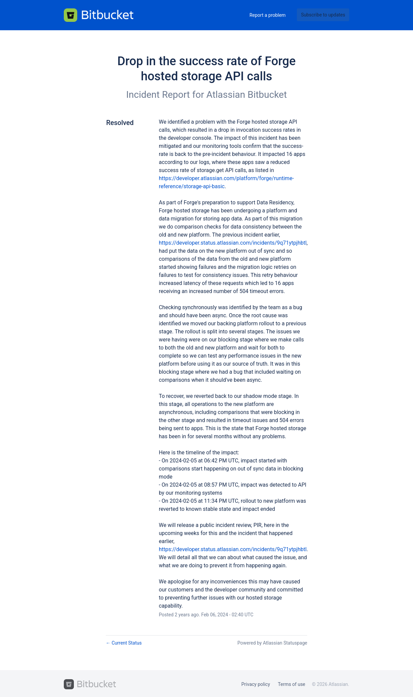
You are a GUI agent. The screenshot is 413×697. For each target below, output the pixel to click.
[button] (323, 14)
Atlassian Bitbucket (246, 94)
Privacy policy (255, 684)
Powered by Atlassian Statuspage (272, 643)
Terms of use (292, 684)
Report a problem (267, 15)
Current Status (124, 643)
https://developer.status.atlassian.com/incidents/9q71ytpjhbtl (233, 243)
